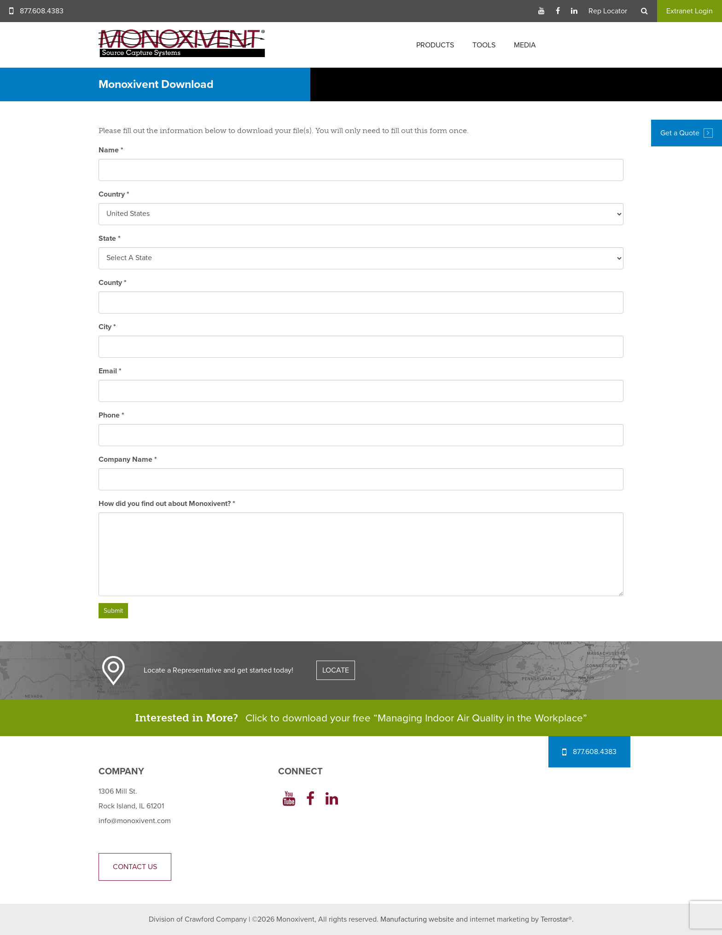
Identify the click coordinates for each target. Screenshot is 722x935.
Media (525, 45)
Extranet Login (689, 11)
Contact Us (135, 866)
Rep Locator (607, 11)
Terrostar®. (557, 919)
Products (435, 45)
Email (110, 371)
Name (111, 150)
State (110, 238)
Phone (111, 415)
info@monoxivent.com (135, 820)
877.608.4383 (42, 11)
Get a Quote (686, 133)
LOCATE (335, 670)
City (107, 326)
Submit (113, 611)
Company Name (128, 459)
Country (114, 194)
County (113, 282)
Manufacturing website (417, 919)
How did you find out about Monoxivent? (167, 503)
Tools (483, 45)
